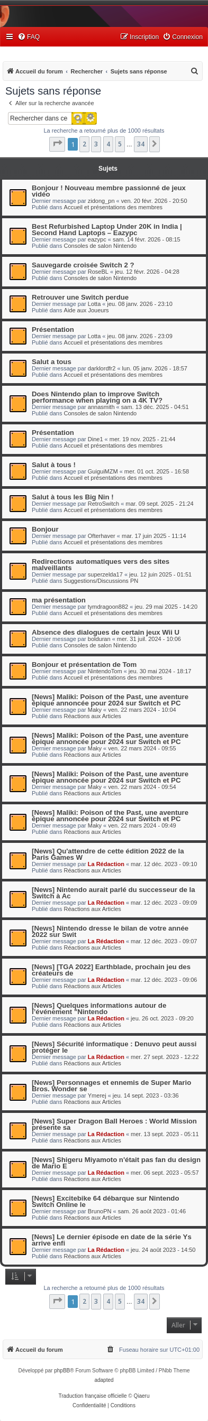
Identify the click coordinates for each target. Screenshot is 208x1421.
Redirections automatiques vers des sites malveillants (100, 565)
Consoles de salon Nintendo (100, 246)
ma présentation (59, 600)
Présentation (53, 329)
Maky (95, 710)
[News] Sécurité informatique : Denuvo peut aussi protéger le (114, 1047)
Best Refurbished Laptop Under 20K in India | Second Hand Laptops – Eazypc (107, 229)
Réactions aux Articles (92, 716)
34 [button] (140, 144)
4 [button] (108, 144)
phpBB (62, 1370)
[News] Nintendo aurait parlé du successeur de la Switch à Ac (113, 893)
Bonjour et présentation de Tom (84, 664)
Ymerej (97, 1095)
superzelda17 (105, 574)
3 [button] (96, 144)
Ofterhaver (101, 536)
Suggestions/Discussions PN (101, 581)
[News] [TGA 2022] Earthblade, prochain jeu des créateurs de (111, 970)
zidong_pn (101, 201)
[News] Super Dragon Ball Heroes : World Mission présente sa (114, 1124)
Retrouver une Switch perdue (80, 297)
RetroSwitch (103, 503)
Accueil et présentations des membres (113, 207)
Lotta (94, 304)
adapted (103, 1380)
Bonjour (45, 529)
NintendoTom (105, 671)
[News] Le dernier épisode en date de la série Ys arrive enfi (112, 1240)
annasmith (101, 407)
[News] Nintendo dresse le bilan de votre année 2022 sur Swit (110, 931)
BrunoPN (100, 1211)
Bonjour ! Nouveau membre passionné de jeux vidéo (109, 191)
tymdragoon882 (108, 606)
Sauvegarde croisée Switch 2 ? (83, 265)
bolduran (99, 639)
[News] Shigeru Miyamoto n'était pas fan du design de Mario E (116, 1163)
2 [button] (84, 144)
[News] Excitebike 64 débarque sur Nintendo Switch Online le (105, 1201)
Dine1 (95, 439)
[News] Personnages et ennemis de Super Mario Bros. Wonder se (111, 1086)
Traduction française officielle (93, 1396)
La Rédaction (106, 864)
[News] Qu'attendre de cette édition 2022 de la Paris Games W (108, 854)
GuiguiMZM (103, 471)
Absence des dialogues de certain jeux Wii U (105, 632)
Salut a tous (51, 362)
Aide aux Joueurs (86, 310)
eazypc (97, 239)
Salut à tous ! (54, 465)
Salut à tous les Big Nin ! (73, 497)
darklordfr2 (102, 368)
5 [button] (120, 144)
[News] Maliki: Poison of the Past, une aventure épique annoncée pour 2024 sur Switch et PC (110, 700)
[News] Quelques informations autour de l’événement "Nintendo (99, 1008)
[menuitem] (28, 37)
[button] (57, 144)
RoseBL (98, 271)
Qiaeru (141, 1396)
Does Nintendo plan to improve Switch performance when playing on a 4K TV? (97, 397)
